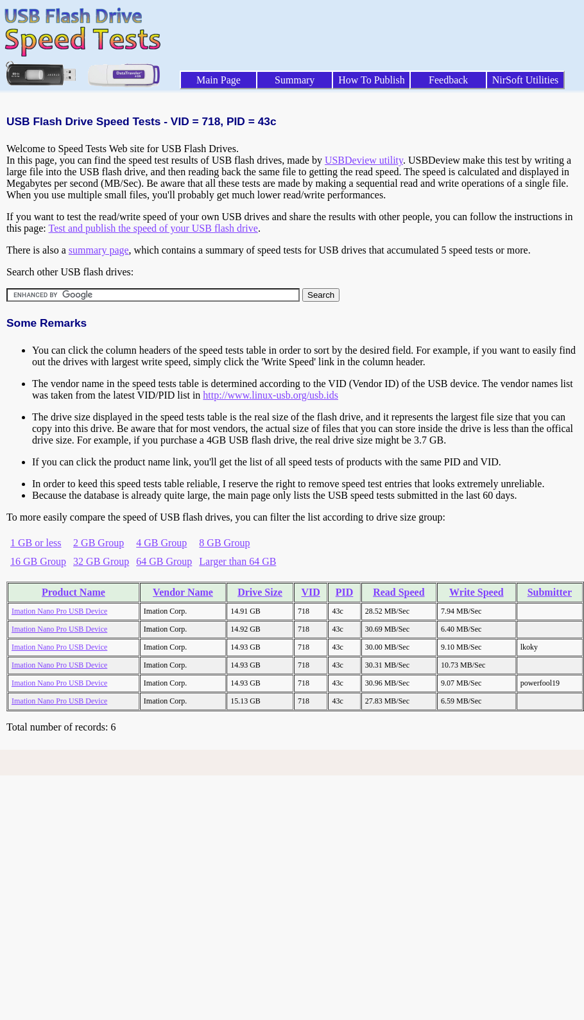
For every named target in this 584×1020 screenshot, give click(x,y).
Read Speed (398, 592)
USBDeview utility (364, 160)
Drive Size (259, 592)
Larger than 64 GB (237, 561)
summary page (99, 250)
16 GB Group (38, 561)
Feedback (448, 79)
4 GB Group (161, 542)
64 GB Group (164, 561)
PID (345, 592)
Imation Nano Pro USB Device (59, 611)
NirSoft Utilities (525, 79)
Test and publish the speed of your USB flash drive (152, 228)
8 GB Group (224, 542)
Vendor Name (183, 592)
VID (311, 592)
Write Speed (476, 592)
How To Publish (371, 79)
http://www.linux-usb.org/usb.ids (270, 395)
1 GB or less (36, 542)
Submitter (550, 592)
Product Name (73, 592)
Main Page (218, 79)
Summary (294, 79)
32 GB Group (101, 561)
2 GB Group (98, 542)
